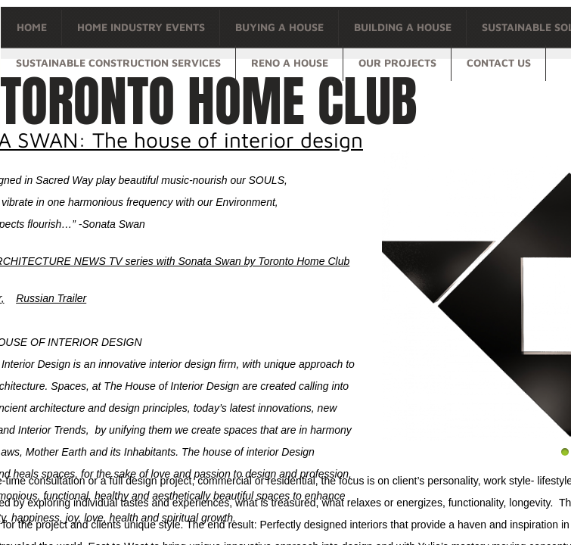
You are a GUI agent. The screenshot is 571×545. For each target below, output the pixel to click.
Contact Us (499, 62)
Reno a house (289, 62)
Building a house (403, 26)
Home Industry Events (141, 26)
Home (32, 26)
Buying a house (279, 26)
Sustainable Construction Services (118, 62)
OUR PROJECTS (397, 62)
